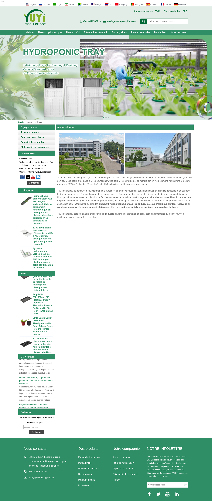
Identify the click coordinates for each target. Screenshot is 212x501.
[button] (103, 117)
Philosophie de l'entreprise (35, 147)
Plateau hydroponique (50, 32)
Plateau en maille (140, 32)
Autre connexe (178, 32)
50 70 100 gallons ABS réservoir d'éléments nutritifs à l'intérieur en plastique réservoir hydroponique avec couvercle (43, 236)
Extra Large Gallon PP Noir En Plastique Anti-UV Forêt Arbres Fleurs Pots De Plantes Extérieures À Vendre (43, 326)
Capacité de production (33, 142)
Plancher (117, 480)
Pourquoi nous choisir (32, 137)
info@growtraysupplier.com (121, 21)
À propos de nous (143, 11)
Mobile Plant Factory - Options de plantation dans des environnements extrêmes (36, 381)
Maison (30, 32)
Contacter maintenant (34, 183)
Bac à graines (119, 32)
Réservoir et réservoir (96, 32)
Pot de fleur (160, 32)
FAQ (185, 11)
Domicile (22, 122)
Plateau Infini (73, 32)
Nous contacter (172, 11)
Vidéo (158, 11)
